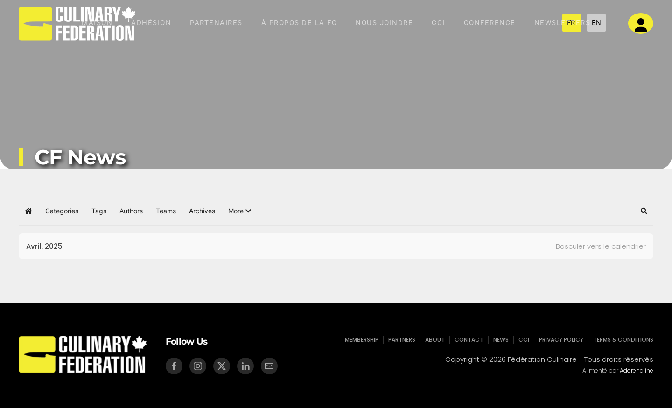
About (436, 340)
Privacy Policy (559, 340)
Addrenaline (635, 370)
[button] (239, 211)
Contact (469, 340)
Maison (97, 23)
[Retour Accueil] (77, 23)
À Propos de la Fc (299, 23)
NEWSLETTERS (562, 23)
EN (596, 23)
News (500, 340)
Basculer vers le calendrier (601, 246)
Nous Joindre (384, 23)
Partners (404, 340)
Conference (490, 23)
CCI (438, 23)
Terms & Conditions (619, 340)
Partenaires (216, 23)
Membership (364, 340)
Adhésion (151, 23)
